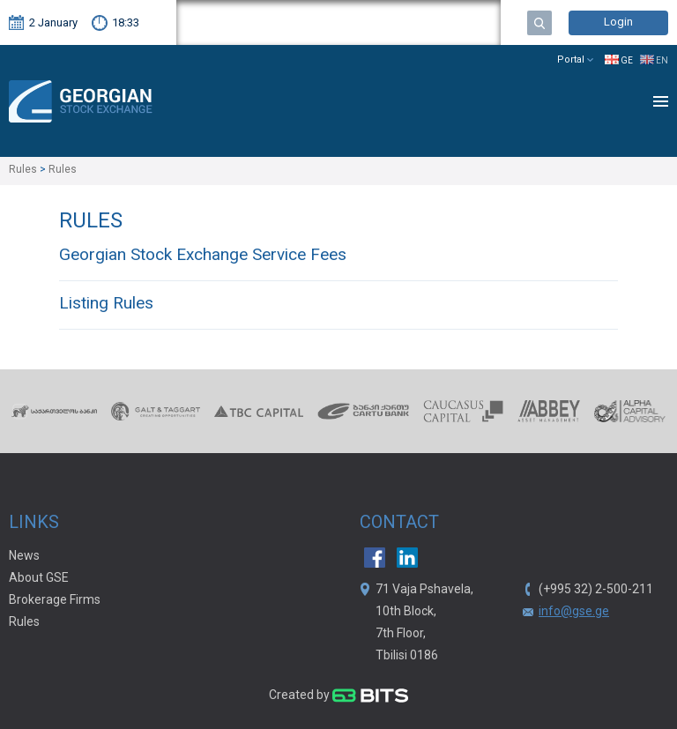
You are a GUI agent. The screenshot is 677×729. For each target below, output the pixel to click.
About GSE (39, 578)
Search (539, 23)
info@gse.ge (574, 612)
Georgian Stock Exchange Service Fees (202, 256)
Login (618, 22)
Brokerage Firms (54, 600)
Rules (24, 622)
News (24, 556)
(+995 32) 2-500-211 (596, 590)
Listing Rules (106, 304)
